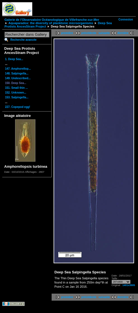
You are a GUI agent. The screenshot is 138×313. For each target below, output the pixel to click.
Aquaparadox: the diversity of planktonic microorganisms (50, 23)
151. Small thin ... (16, 87)
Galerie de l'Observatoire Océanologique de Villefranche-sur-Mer (51, 19)
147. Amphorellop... (18, 68)
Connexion (125, 19)
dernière (123, 33)
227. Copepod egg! (17, 106)
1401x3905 (128, 285)
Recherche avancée (23, 39)
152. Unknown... (15, 92)
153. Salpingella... (16, 97)
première (67, 33)
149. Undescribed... (18, 78)
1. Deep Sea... (14, 59)
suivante (104, 33)
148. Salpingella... (16, 73)
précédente (88, 33)
